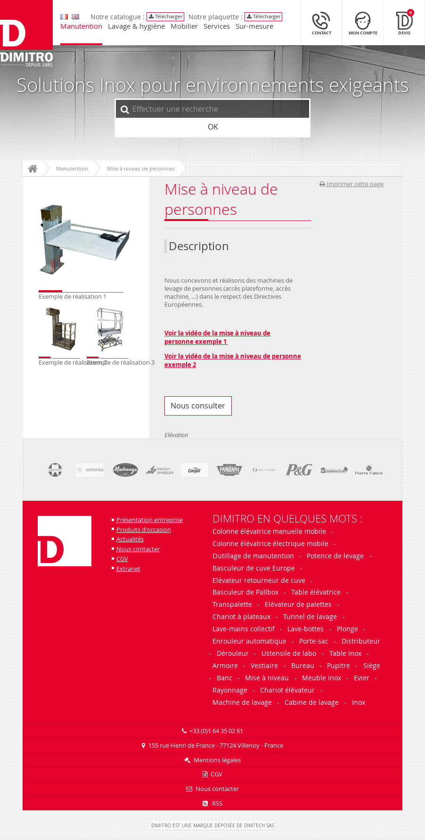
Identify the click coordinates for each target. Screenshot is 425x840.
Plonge (347, 628)
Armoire (225, 665)
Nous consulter (198, 405)
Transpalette (232, 604)
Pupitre (338, 665)
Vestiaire (264, 665)
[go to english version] (64, 17)
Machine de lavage (242, 702)
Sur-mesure (254, 27)
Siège (371, 665)
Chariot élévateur (287, 689)
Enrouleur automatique (249, 640)
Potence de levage (335, 555)
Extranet (128, 569)
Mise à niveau (267, 677)
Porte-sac (313, 640)
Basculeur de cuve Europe (253, 567)
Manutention (81, 27)
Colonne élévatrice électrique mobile (270, 543)
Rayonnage (229, 689)
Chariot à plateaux (241, 616)
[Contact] (321, 22)
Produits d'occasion (143, 530)
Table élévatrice (316, 591)
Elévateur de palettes (298, 604)
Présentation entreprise (149, 520)
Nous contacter (138, 549)
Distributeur (361, 640)
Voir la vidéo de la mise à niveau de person (228, 356)
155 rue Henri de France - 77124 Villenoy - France (215, 746)
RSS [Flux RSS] (212, 803)
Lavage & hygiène (136, 27)
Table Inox (345, 653)
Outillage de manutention (253, 555)
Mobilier (184, 27)
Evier (361, 677)
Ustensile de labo (289, 653)
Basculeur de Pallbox (245, 591)
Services (217, 27)
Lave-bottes (305, 628)
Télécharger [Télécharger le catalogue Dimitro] (165, 16)
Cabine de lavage (312, 702)
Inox (358, 702)
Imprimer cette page (351, 184)
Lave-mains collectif (243, 628)
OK (213, 127)
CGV (122, 559)
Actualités (130, 539)
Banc (224, 677)
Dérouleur (233, 653)
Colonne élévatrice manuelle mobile (270, 531)
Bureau (302, 665)
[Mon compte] (363, 22)
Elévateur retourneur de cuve (258, 580)
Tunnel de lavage (310, 616)
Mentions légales (217, 760)
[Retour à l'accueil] (26, 34)
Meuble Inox (321, 677)
